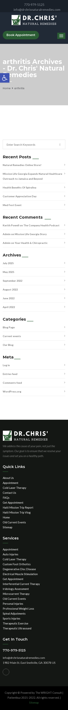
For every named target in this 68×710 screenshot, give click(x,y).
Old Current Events (14, 522)
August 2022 (10, 289)
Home (7, 88)
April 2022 (9, 307)
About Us (8, 477)
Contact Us (9, 492)
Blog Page (9, 327)
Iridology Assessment (16, 588)
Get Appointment (13, 502)
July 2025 (8, 263)
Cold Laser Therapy (14, 487)
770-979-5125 (31, 5)
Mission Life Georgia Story (31, 234)
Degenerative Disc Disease (19, 569)
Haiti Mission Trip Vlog (17, 512)
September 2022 (12, 280)
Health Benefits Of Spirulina (19, 187)
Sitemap (7, 527)
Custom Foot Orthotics (17, 564)
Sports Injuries (11, 618)
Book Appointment (21, 35)
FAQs (6, 497)
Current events (12, 336)
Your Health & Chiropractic (31, 242)
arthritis (19, 88)
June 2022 (9, 298)
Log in (6, 365)
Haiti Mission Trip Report (18, 507)
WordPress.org (12, 391)
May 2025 (8, 271)
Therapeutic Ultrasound (17, 628)
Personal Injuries (13, 603)
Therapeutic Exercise (15, 623)
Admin (7, 234)
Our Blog (8, 344)
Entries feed (10, 373)
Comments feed (12, 382)
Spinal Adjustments (14, 613)
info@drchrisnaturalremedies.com (34, 10)
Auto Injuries (10, 554)
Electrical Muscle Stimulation (20, 574)
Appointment (10, 482)
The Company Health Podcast (41, 225)
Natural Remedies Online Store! (22, 165)
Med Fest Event (12, 205)
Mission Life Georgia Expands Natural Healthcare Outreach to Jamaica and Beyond (32, 176)
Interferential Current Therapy (21, 584)
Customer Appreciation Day (19, 196)
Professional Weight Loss (18, 608)
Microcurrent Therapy (16, 593)
